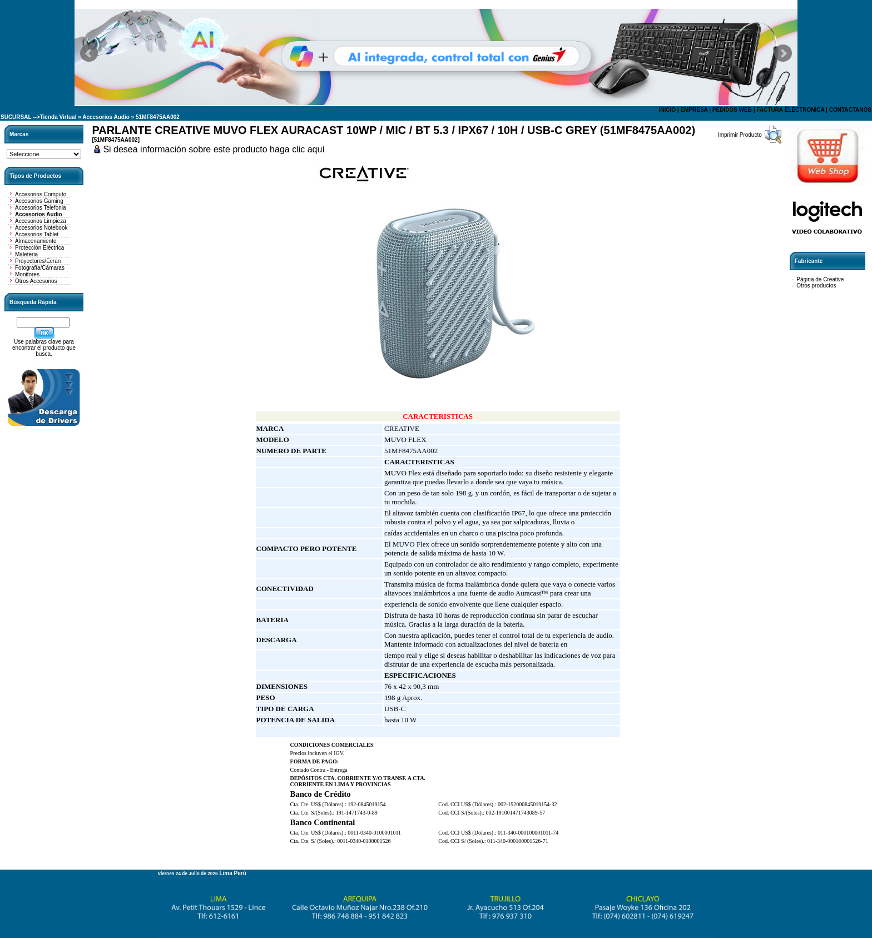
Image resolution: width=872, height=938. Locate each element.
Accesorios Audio (106, 117)
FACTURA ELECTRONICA (790, 110)
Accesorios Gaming (39, 201)
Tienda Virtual (58, 117)
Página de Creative (820, 279)
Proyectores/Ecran (38, 261)
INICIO (667, 110)
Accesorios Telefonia (40, 208)
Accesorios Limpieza (40, 221)
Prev (89, 53)
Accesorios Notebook (41, 228)
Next (783, 53)
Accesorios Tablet (36, 234)
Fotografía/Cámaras (40, 268)
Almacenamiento (35, 241)
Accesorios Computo (40, 194)
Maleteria (26, 254)
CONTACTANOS (850, 110)
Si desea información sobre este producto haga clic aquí (213, 149)
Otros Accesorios (36, 281)
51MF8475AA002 (158, 117)
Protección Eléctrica (39, 248)
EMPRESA (693, 110)
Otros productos (816, 285)
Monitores (27, 274)
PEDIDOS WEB (732, 110)
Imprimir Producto (740, 135)
